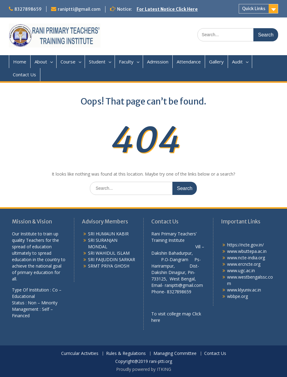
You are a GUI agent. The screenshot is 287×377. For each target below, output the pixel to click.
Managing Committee (175, 354)
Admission (157, 62)
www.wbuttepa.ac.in (247, 251)
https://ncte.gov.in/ (245, 245)
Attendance (189, 62)
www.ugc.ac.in (241, 270)
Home (19, 62)
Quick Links (253, 8)
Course (68, 62)
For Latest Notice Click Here (167, 9)
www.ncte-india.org (246, 258)
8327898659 (28, 9)
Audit (237, 62)
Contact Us (24, 74)
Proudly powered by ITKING (143, 369)
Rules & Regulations (126, 354)
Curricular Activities (79, 354)
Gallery (216, 62)
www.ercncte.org (243, 264)
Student (97, 62)
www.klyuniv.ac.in (244, 290)
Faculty (126, 62)
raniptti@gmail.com (79, 9)
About (41, 62)
